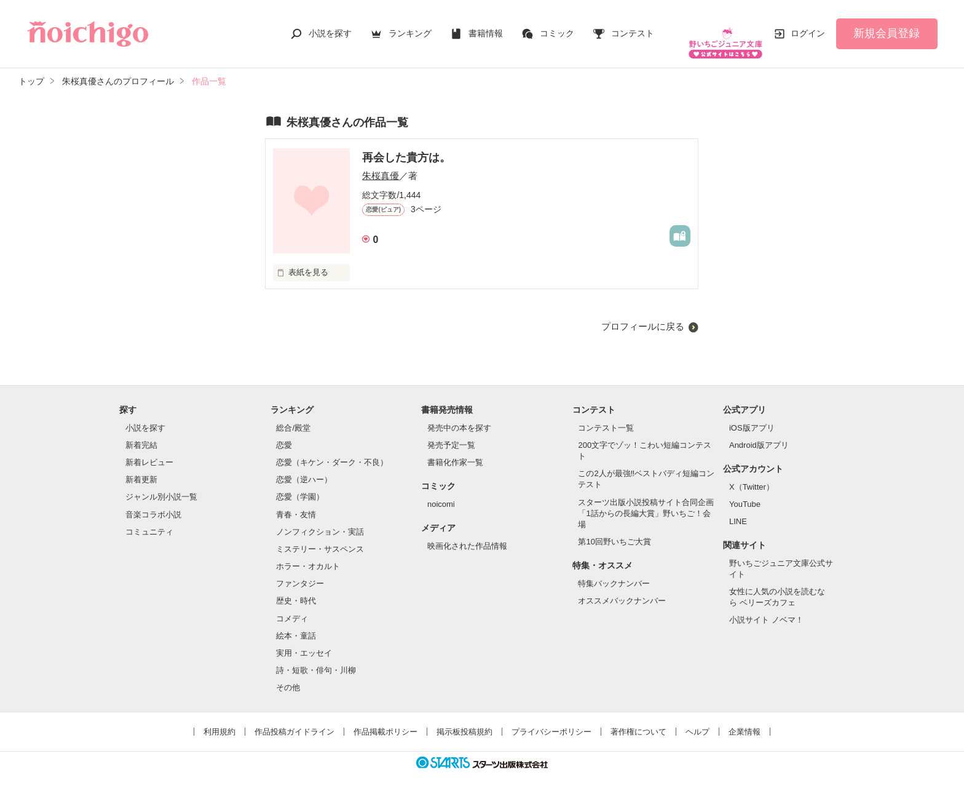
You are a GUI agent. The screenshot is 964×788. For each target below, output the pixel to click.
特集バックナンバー (614, 571)
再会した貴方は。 (406, 145)
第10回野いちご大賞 (614, 529)
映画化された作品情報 (467, 533)
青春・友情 (296, 502)
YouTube (745, 491)
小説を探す (330, 27)
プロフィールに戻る (642, 314)
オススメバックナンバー (622, 588)
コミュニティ (149, 519)
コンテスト (632, 27)
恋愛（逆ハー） (304, 467)
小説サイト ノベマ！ (766, 607)
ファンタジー (300, 571)
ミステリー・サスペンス (320, 536)
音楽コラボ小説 (153, 502)
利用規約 (219, 719)
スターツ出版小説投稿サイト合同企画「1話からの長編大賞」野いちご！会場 (646, 501)
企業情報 (745, 719)
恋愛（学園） (300, 484)
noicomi (441, 491)
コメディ (292, 606)
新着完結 (141, 432)
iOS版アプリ (752, 415)
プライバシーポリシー (551, 719)
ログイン (808, 27)
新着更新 (141, 467)
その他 (288, 675)
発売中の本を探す (459, 415)
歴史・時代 (296, 588)
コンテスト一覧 (606, 415)
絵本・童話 (296, 623)
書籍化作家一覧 (455, 450)
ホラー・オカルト (308, 554)
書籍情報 (485, 27)
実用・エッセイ (304, 640)
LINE (738, 509)
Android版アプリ (759, 432)
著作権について (638, 719)
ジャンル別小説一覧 (161, 484)
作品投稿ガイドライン (294, 719)
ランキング (410, 27)
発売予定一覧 (451, 432)
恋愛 (284, 432)
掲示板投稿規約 (464, 719)
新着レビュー (149, 450)
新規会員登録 (886, 27)
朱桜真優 (380, 163)
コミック (557, 27)
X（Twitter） (751, 474)
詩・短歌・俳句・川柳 (316, 658)
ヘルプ (697, 719)
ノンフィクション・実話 (320, 519)
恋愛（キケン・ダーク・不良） (332, 450)
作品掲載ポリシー (385, 719)
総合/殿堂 (293, 415)
